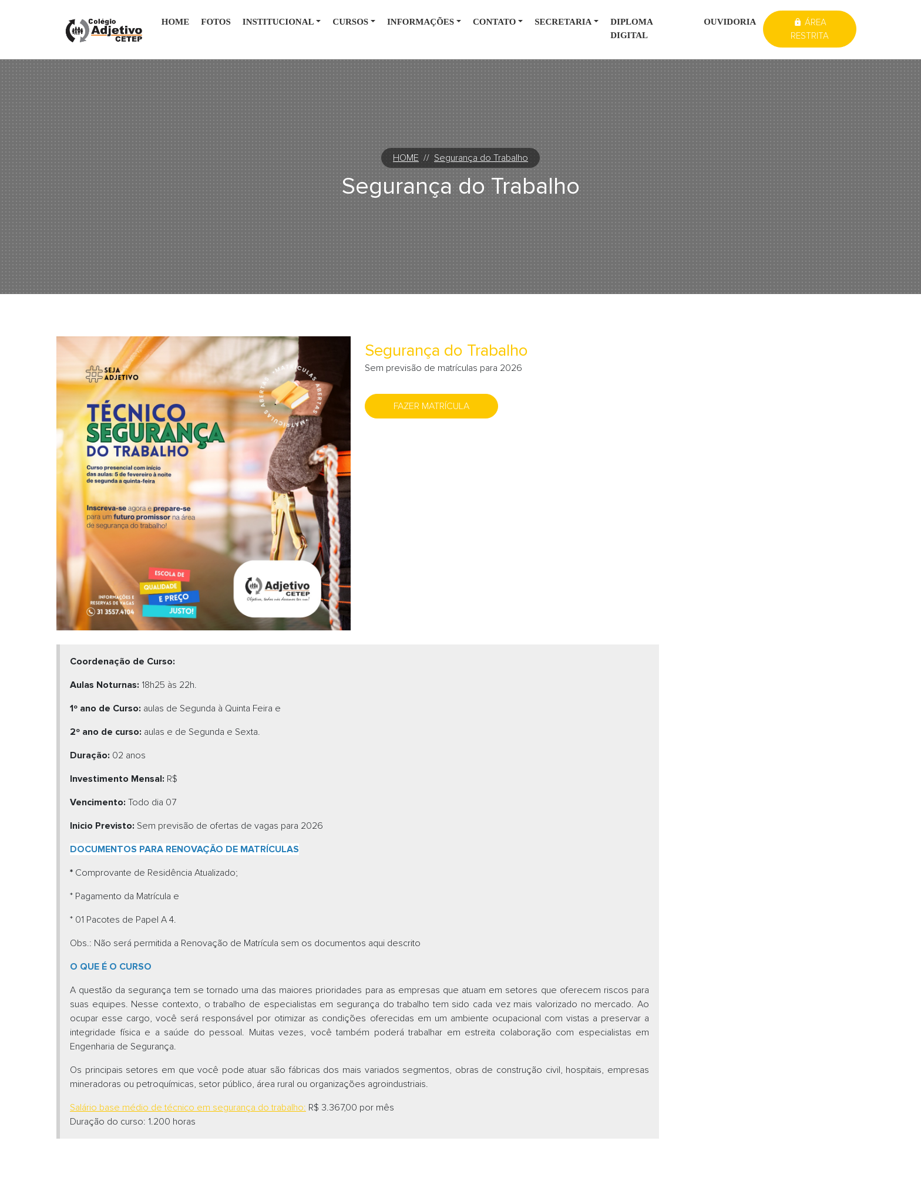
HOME (406, 158)
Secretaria (563, 21)
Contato (494, 21)
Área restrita (810, 29)
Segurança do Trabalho (481, 158)
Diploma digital (631, 28)
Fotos (216, 21)
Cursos (350, 21)
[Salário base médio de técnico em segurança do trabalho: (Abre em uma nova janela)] (188, 1107)
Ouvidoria (730, 21)
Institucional (278, 21)
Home (176, 21)
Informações (420, 21)
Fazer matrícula (431, 406)
